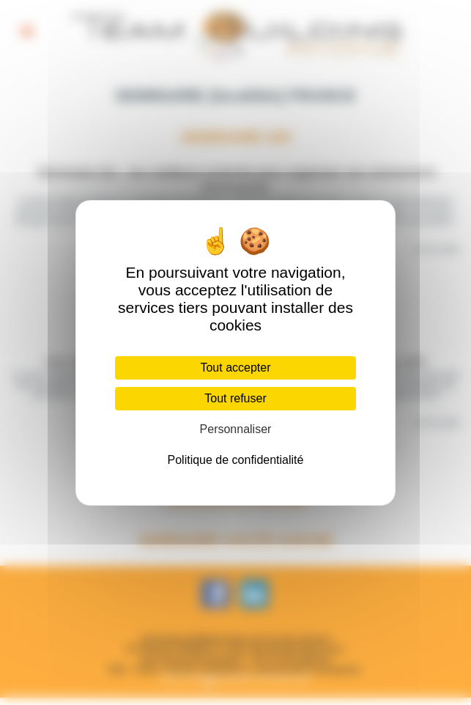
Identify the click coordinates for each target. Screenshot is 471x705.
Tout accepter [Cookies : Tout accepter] (235, 367)
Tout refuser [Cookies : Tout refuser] (235, 398)
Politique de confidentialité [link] (236, 460)
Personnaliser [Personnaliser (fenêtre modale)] (236, 429)
